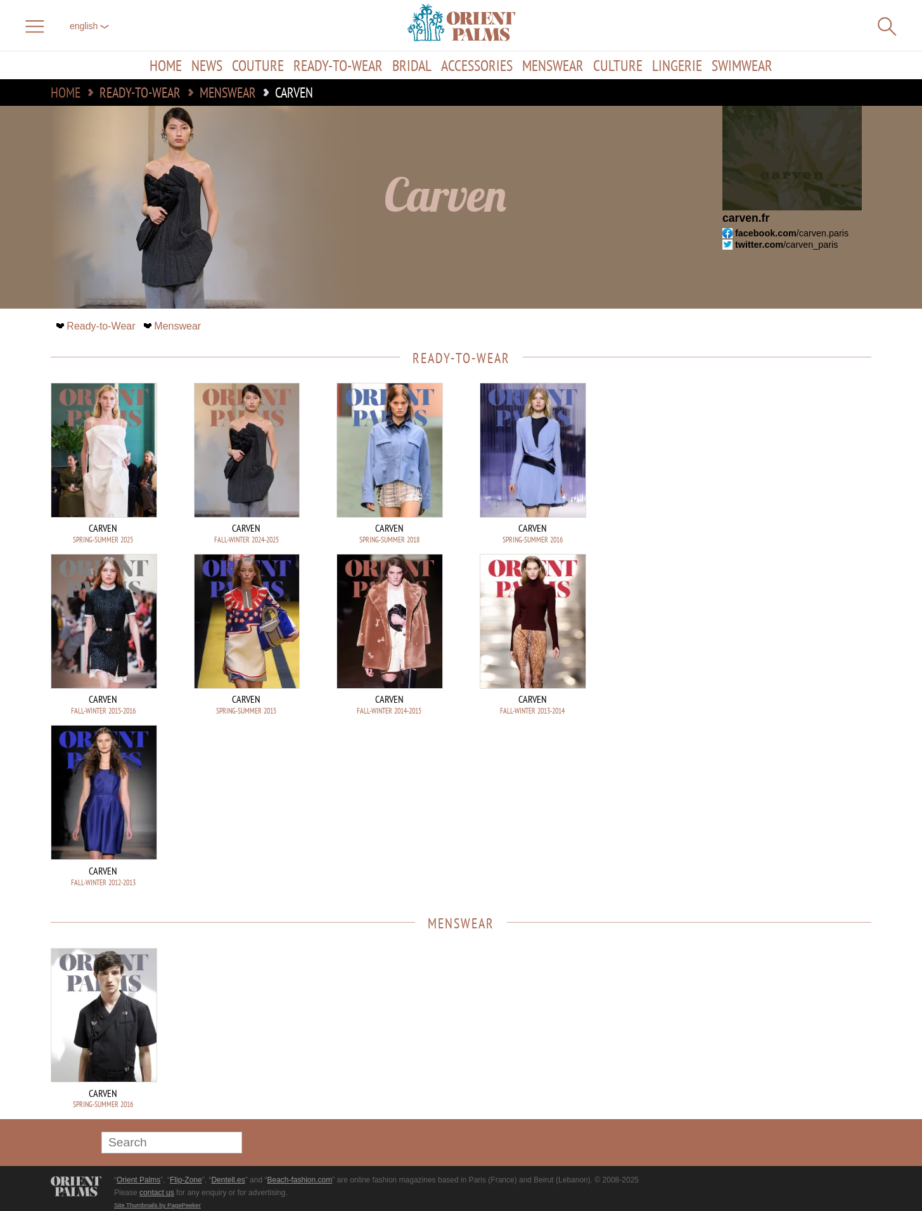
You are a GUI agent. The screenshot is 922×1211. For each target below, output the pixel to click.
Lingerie (677, 65)
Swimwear (742, 65)
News (206, 65)
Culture (618, 65)
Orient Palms (138, 1180)
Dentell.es (228, 1180)
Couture (258, 65)
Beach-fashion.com (299, 1180)
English (89, 26)
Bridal (412, 65)
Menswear (553, 65)
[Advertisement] (783, 468)
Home (166, 65)
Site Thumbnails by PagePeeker (157, 1204)
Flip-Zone (186, 1180)
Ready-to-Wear (338, 65)
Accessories (477, 65)
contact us (156, 1192)
